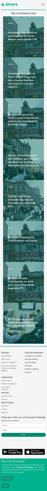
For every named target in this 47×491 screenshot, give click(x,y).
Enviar (23, 435)
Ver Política (7, 479)
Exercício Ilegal (30, 362)
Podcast (4, 399)
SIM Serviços (6, 359)
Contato (4, 409)
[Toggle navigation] (43, 4)
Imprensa (4, 412)
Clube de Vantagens (8, 362)
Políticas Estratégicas (9, 384)
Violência (28, 372)
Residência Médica (32, 369)
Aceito (5, 486)
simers (9, 4)
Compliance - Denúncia (6, 388)
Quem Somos (6, 380)
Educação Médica (31, 359)
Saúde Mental (6, 356)
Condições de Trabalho (33, 356)
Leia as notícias (6, 396)
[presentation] (16, 443)
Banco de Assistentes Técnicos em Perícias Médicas (9, 368)
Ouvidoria (5, 406)
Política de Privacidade (25, 467)
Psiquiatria (28, 366)
